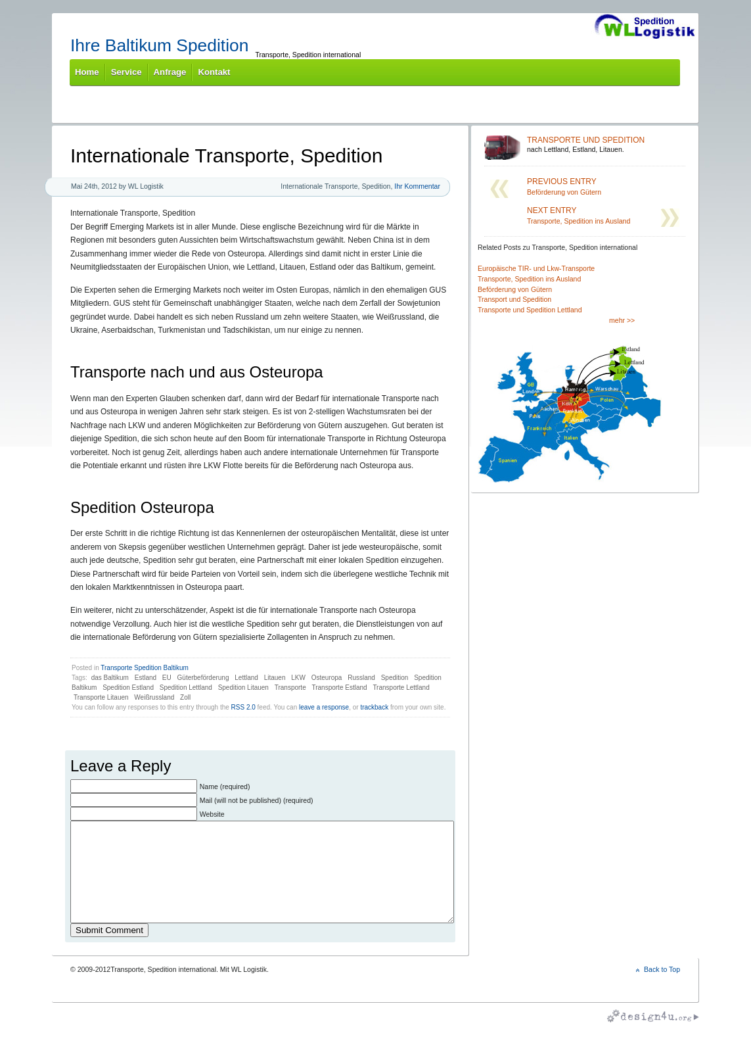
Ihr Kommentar (417, 186)
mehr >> (622, 320)
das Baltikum (110, 677)
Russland (361, 677)
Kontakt (214, 72)
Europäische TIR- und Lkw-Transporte (536, 268)
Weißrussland (154, 697)
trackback (374, 707)
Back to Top (662, 989)
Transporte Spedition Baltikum (145, 667)
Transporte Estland (339, 687)
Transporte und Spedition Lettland (530, 310)
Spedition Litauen (243, 687)
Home (87, 72)
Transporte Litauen (101, 697)
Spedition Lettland (186, 687)
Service (126, 72)
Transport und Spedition (514, 299)
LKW (298, 677)
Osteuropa (326, 677)
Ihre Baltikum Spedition (159, 45)
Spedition (395, 677)
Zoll (185, 697)
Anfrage (170, 72)
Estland (145, 677)
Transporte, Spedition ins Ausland (585, 215)
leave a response (324, 707)
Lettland (246, 677)
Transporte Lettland (401, 687)
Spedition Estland (128, 687)
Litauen (275, 677)
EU (166, 677)
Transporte (290, 687)
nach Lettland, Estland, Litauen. (604, 144)
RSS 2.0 (243, 707)
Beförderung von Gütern (585, 186)
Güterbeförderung (203, 677)
